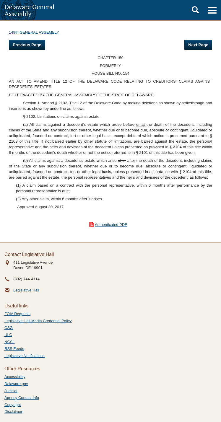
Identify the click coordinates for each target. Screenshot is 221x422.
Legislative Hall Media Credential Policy (38, 321)
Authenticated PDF (111, 224)
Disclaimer (13, 411)
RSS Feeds (14, 348)
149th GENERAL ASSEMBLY (34, 32)
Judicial (10, 391)
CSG (8, 327)
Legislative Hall (26, 290)
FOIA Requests (17, 314)
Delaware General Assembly (29, 10)
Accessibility (14, 376)
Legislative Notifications (24, 355)
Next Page (198, 45)
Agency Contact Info (21, 397)
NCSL (9, 342)
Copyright (12, 405)
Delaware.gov (16, 384)
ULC (8, 335)
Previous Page (27, 45)
